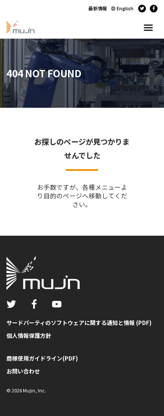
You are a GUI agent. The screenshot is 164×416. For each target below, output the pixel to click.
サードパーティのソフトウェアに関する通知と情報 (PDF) (79, 323)
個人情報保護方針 (28, 335)
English (125, 8)
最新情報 (97, 8)
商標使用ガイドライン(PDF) (42, 358)
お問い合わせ (23, 371)
